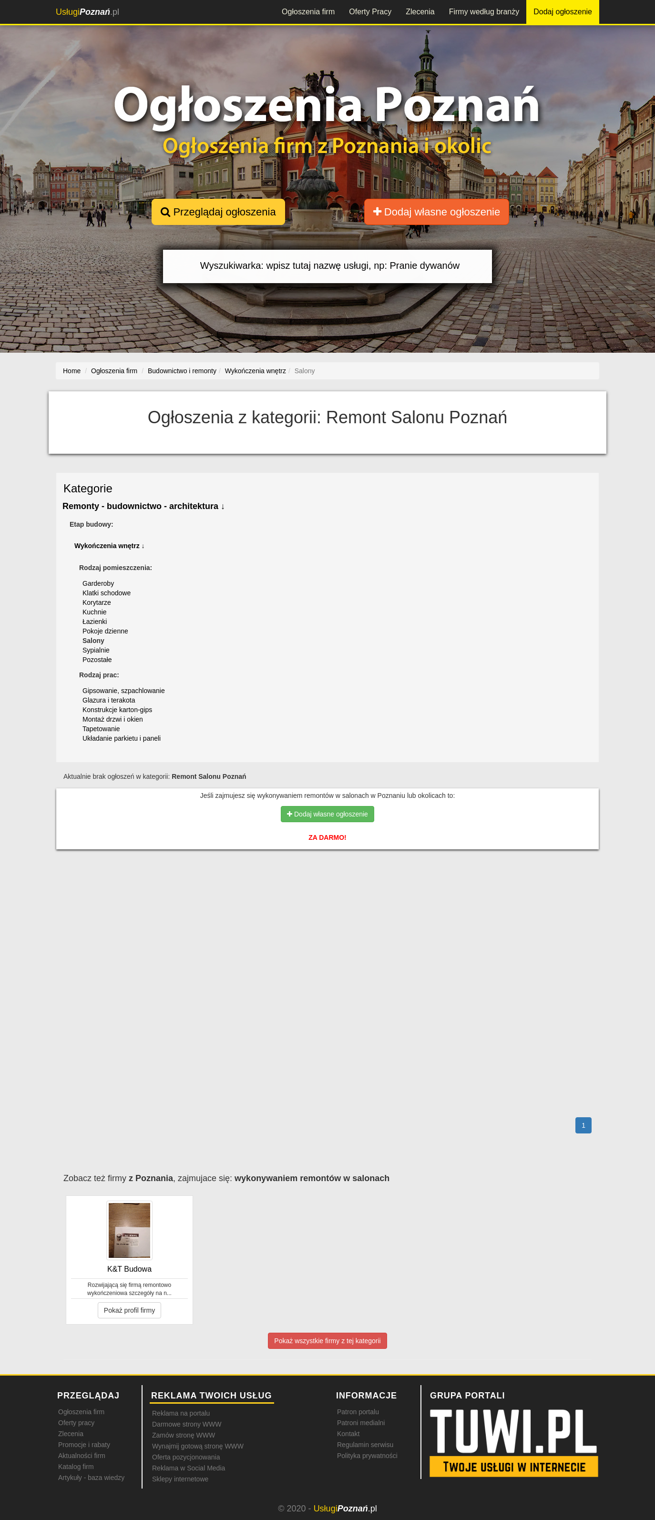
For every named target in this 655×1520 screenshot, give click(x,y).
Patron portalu (358, 1412)
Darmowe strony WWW (186, 1424)
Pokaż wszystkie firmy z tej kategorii (327, 1341)
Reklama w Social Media (188, 1468)
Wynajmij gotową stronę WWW (198, 1446)
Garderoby (98, 583)
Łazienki (94, 621)
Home (72, 371)
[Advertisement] (327, 898)
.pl (87, 12)
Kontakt (348, 1434)
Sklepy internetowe (180, 1479)
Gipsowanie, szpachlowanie (123, 690)
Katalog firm (76, 1466)
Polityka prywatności (367, 1455)
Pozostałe (97, 659)
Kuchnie (94, 612)
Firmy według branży (484, 12)
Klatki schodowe (106, 593)
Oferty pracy (76, 1423)
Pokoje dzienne (105, 631)
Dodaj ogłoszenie (562, 12)
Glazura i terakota (108, 700)
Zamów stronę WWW (183, 1435)
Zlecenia (420, 12)
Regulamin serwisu (365, 1445)
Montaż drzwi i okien (112, 719)
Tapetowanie (101, 729)
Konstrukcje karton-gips (117, 710)
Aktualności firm (81, 1455)
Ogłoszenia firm (308, 12)
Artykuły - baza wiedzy (91, 1477)
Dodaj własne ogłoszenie (437, 212)
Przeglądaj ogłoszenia (218, 212)
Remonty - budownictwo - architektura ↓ (143, 506)
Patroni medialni (361, 1423)
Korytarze (96, 602)
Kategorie (88, 488)
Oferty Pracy (370, 12)
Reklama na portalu (181, 1413)
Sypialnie (96, 650)
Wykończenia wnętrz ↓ (109, 546)
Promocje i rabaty (84, 1445)
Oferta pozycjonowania (186, 1457)
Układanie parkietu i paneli (121, 738)
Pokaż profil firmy (129, 1310)
